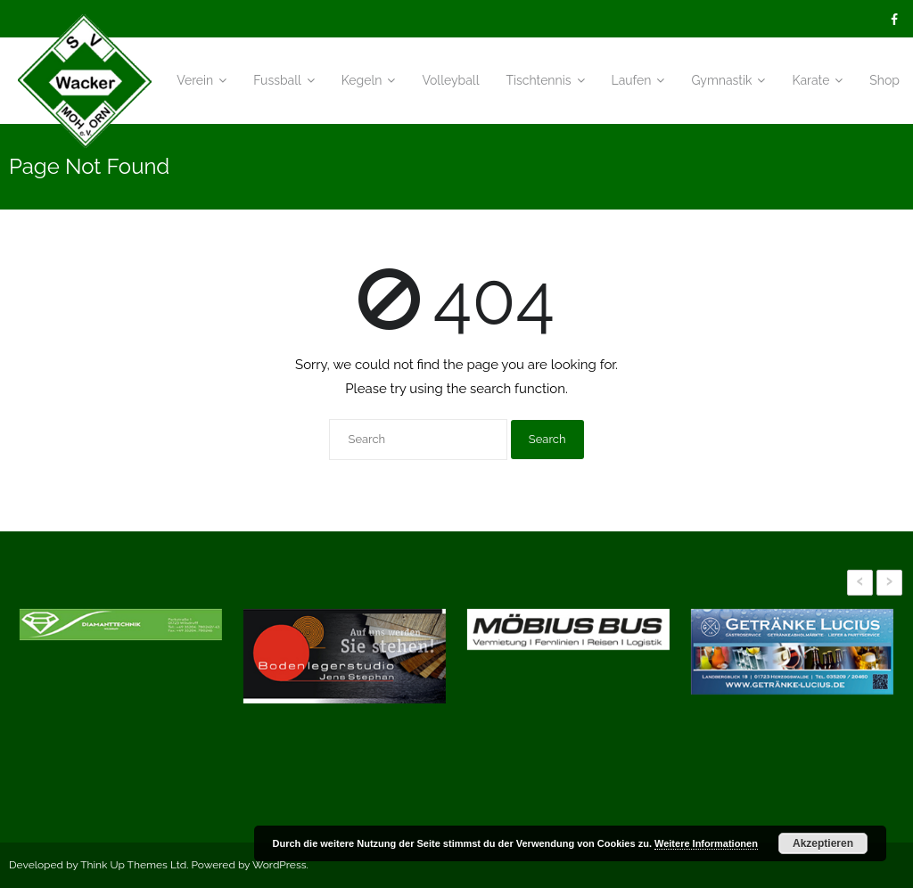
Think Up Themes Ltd (133, 865)
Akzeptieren (823, 843)
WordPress (279, 865)
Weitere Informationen (706, 843)
